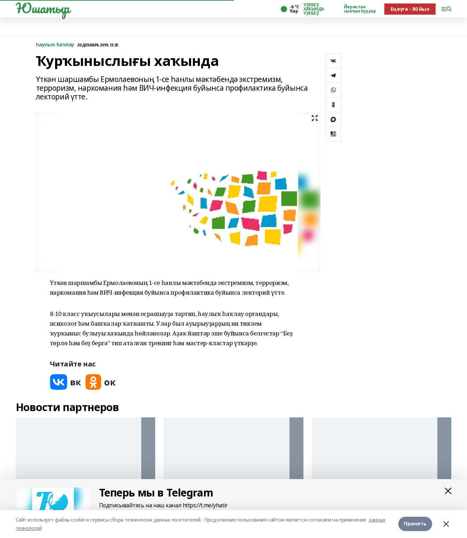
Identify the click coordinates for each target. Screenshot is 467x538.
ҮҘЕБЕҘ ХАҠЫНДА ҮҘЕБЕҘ (313, 9)
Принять (415, 523)
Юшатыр (42, 8)
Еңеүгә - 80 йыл (410, 9)
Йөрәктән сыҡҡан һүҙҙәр (360, 9)
